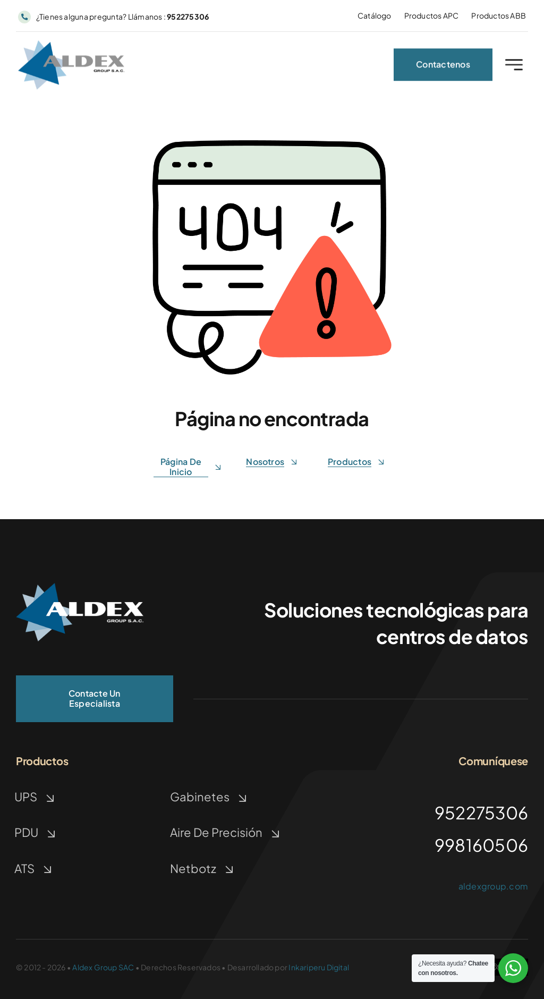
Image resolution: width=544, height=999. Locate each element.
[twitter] (497, 967)
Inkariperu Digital (318, 967)
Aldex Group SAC (103, 967)
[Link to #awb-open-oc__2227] (514, 67)
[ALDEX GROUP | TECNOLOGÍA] (79, 586)
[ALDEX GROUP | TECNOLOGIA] (71, 47)
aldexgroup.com (493, 886)
